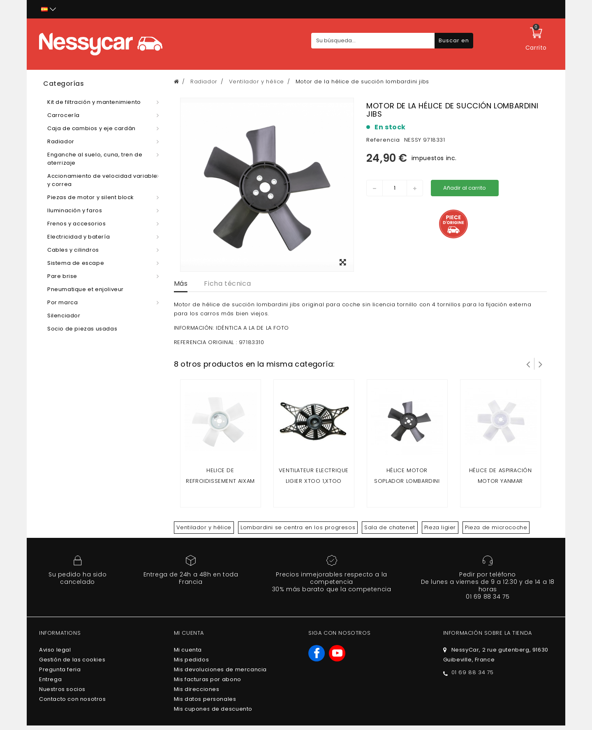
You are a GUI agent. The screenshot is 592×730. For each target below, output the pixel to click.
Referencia (383, 140)
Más (181, 283)
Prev (528, 364)
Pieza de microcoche (496, 527)
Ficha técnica (227, 283)
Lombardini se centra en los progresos (297, 527)
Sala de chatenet (389, 527)
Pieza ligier (440, 527)
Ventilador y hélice (203, 527)
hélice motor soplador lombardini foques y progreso (406, 481)
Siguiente (540, 364)
